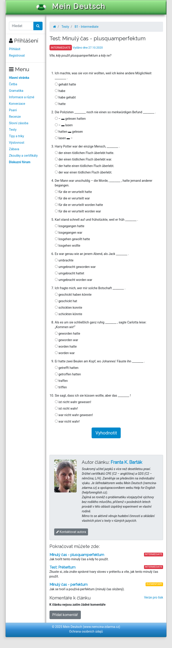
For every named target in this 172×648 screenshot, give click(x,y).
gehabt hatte (65, 84)
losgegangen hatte (69, 226)
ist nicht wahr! (66, 408)
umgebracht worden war (73, 280)
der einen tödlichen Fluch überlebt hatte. (84, 153)
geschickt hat (66, 301)
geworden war (66, 340)
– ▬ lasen (64, 125)
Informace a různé (21, 97)
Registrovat (17, 55)
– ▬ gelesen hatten (70, 118)
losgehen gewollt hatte (72, 239)
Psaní (13, 110)
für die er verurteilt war (72, 198)
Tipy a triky (16, 136)
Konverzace (17, 103)
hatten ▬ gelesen (69, 131)
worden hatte (66, 346)
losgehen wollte (67, 245)
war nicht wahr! (67, 421)
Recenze (15, 116)
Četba (13, 84)
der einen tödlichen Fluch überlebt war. (83, 159)
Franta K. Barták (126, 462)
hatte (60, 104)
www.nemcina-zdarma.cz (101, 627)
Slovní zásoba (18, 123)
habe (60, 91)
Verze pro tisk (153, 597)
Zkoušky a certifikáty (23, 155)
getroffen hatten (68, 374)
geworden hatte (67, 333)
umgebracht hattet (69, 273)
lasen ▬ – (64, 138)
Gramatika (16, 90)
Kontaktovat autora (71, 532)
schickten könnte (68, 314)
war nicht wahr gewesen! (74, 415)
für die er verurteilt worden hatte (79, 205)
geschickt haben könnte (73, 294)
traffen (61, 381)
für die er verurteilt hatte (73, 192)
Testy (13, 129)
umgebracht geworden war (75, 267)
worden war (65, 353)
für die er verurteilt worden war (78, 211)
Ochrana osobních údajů (86, 631)
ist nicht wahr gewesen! (73, 402)
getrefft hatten (67, 368)
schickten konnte (68, 307)
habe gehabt (65, 97)
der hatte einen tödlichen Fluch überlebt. (84, 166)
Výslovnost (16, 142)
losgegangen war (68, 232)
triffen (61, 387)
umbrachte (64, 260)
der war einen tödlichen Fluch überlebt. (83, 172)
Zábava (14, 149)
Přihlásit (14, 49)
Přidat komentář (65, 615)
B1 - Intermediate (86, 26)
